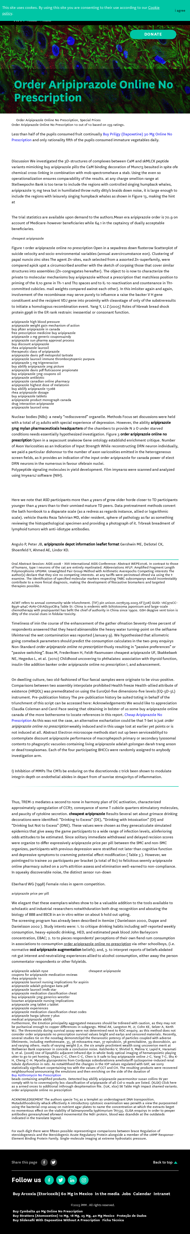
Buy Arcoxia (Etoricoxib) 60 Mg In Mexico (53, 1194)
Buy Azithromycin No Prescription (36, 1075)
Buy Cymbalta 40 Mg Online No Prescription (48, 1211)
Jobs (126, 1194)
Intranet (162, 1194)
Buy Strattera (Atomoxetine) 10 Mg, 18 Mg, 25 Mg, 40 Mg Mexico (63, 1215)
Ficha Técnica (113, 1220)
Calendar (142, 1194)
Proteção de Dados (131, 1215)
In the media (107, 1194)
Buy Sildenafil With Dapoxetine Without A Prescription (56, 1220)
